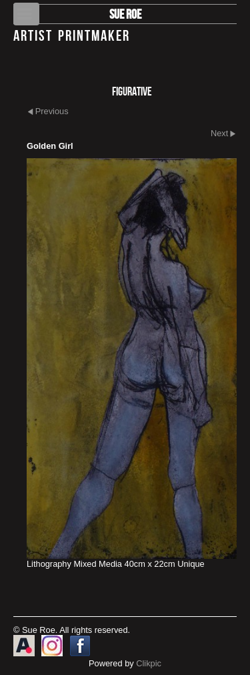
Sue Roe (125, 14)
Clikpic (148, 663)
